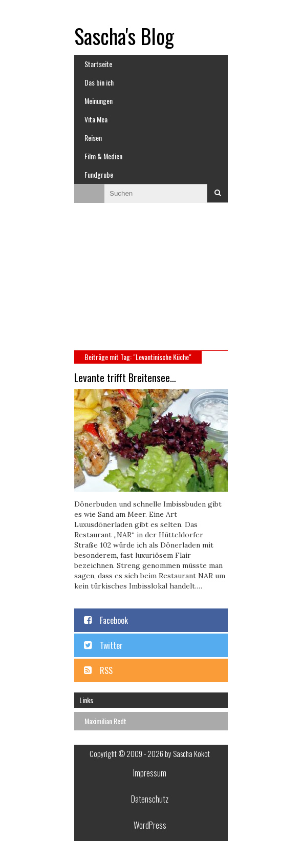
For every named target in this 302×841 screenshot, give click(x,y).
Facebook (114, 620)
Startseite (98, 63)
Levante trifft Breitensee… (125, 377)
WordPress (150, 825)
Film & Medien (103, 156)
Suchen (217, 193)
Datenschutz (149, 799)
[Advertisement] (151, 281)
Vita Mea (95, 119)
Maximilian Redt (105, 721)
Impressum (149, 773)
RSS (106, 670)
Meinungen (98, 100)
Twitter (111, 645)
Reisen (93, 137)
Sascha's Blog (124, 35)
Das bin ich (99, 82)
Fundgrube (98, 174)
